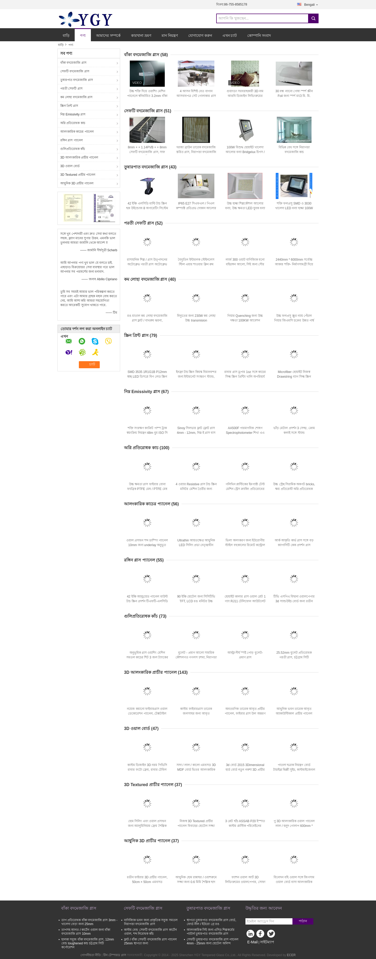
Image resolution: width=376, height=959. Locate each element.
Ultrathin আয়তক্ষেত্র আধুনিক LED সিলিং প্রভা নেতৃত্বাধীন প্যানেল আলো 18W (196, 545)
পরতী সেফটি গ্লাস (71, 88)
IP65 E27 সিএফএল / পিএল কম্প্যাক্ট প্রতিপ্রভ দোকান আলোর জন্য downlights (196, 208)
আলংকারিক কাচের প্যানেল (77, 131)
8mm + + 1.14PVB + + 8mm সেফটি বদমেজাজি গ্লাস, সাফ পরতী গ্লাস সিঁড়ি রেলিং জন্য (147, 152)
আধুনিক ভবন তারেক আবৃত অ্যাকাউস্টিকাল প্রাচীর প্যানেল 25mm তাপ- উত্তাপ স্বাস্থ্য (294, 713)
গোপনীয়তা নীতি (90, 955)
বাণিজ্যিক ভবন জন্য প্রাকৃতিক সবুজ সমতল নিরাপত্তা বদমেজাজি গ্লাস (151, 922)
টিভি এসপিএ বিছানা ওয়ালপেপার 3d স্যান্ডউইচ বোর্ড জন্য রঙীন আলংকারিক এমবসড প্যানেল (294, 601)
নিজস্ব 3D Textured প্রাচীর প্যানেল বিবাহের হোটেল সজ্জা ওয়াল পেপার (196, 825)
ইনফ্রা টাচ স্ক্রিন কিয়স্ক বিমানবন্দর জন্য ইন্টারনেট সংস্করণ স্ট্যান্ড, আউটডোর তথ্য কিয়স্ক (196, 376)
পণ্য (83, 35)
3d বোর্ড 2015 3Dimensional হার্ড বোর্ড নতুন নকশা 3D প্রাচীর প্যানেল (245, 769)
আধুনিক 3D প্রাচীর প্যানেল (76, 183)
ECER (291, 955)
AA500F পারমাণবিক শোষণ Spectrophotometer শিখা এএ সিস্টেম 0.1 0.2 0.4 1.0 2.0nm (245, 432)
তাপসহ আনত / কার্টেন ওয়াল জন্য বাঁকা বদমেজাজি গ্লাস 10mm (85, 931)
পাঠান (303, 921)
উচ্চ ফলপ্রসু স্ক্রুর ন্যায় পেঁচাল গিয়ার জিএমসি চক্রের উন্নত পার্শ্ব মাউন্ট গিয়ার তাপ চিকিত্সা (294, 320)
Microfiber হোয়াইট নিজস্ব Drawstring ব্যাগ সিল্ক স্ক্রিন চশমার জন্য (294, 376)
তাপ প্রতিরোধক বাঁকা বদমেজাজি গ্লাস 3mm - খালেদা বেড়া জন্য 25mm (89, 922)
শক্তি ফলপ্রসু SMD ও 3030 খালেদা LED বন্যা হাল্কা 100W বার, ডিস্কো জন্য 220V (294, 208)
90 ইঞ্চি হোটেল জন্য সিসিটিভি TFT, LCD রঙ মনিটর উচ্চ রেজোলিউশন (196, 601)
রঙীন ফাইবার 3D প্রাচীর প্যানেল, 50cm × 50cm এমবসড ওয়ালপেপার (147, 881)
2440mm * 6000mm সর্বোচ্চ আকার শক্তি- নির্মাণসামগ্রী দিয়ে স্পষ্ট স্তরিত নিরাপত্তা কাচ (294, 264)
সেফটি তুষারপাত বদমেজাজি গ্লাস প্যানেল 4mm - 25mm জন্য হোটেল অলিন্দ (212, 941)
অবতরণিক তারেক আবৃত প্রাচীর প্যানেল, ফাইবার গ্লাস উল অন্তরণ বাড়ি (245, 713)
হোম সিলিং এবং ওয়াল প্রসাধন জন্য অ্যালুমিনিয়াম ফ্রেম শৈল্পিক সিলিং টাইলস (147, 825)
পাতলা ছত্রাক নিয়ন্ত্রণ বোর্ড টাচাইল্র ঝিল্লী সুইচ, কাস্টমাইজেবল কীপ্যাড (294, 769)
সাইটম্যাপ (267, 942)
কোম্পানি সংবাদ (259, 35)
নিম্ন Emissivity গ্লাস (72, 114)
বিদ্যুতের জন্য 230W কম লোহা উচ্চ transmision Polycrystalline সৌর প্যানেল (196, 320)
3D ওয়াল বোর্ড (70, 166)
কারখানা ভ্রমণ (141, 35)
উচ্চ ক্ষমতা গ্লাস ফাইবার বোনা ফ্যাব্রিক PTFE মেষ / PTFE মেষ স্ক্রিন (147, 488)
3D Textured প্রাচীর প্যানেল (77, 175)
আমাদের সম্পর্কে (108, 35)
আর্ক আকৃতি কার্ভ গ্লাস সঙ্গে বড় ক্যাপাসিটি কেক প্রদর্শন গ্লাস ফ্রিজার (294, 545)
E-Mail (252, 942)
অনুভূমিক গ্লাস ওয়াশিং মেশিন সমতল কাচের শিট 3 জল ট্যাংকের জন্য (147, 657)
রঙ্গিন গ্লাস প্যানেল (71, 140)
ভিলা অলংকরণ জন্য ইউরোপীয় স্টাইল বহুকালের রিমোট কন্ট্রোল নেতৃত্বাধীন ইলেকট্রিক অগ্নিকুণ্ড (245, 545)
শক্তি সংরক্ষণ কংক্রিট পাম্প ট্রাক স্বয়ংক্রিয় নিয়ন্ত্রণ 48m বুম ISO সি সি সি (147, 432)
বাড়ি (66, 35)
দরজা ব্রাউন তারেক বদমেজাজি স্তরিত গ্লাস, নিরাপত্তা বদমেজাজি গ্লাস (196, 152)
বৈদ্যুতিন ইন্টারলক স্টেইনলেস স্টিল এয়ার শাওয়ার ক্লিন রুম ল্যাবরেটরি (196, 264)
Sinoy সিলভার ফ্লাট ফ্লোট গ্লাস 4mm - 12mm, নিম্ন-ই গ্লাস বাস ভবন (196, 432)
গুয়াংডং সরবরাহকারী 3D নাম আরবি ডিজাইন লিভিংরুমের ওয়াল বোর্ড (245, 95)
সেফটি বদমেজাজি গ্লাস (74, 71)
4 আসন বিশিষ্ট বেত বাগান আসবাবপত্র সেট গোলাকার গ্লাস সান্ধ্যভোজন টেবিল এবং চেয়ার (196, 95)
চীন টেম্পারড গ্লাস (114, 955)
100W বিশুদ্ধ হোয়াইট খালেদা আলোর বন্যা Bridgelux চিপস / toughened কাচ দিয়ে (245, 152)
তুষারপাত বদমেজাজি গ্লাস (76, 80)
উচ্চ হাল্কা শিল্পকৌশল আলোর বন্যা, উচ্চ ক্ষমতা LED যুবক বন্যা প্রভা (245, 208)
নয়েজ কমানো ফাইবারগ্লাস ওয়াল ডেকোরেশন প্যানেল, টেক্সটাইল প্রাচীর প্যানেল (147, 713)
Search (313, 18)
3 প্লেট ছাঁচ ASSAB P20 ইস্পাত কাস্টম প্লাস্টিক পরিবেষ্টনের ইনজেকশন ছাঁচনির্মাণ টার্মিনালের (245, 825)
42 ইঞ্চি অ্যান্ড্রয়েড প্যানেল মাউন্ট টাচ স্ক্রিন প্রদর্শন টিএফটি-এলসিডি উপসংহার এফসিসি (147, 601)
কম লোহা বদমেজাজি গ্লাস (76, 97)
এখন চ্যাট (229, 35)
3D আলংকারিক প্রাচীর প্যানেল (79, 157)
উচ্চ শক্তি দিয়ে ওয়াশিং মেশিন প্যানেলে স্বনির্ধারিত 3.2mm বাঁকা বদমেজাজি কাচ (147, 95)
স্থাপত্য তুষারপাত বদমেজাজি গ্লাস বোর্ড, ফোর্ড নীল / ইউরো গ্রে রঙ (211, 922)
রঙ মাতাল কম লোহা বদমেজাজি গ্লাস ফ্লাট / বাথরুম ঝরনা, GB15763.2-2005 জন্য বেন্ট (147, 320)
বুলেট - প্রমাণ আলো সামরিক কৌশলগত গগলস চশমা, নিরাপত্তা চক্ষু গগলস (196, 657)
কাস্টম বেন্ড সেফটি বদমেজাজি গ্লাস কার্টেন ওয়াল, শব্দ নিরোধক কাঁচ (150, 931)
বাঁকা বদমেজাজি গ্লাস (73, 63)
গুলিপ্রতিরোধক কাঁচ (72, 149)
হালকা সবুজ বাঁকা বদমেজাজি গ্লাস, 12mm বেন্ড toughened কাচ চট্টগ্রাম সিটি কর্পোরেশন (87, 943)
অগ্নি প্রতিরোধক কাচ (72, 123)
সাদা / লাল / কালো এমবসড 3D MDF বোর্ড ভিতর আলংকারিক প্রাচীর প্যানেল (196, 769)
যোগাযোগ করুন (200, 35)
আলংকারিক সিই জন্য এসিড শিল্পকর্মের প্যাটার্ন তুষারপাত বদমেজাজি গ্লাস (210, 931)
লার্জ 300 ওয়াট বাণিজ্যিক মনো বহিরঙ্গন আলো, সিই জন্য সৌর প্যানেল (245, 264)
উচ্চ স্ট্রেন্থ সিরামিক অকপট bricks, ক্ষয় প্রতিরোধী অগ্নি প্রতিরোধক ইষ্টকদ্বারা (294, 488)
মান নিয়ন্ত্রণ (170, 35)
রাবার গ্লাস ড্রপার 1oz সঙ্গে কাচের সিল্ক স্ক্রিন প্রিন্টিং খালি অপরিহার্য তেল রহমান (245, 376)
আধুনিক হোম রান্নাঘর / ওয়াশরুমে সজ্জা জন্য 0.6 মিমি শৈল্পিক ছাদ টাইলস (196, 881)
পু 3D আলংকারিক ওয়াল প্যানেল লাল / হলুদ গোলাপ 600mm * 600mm (294, 825)
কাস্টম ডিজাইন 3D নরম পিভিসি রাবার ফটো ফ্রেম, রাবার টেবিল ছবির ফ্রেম (147, 769)
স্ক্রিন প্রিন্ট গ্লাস (69, 106)
